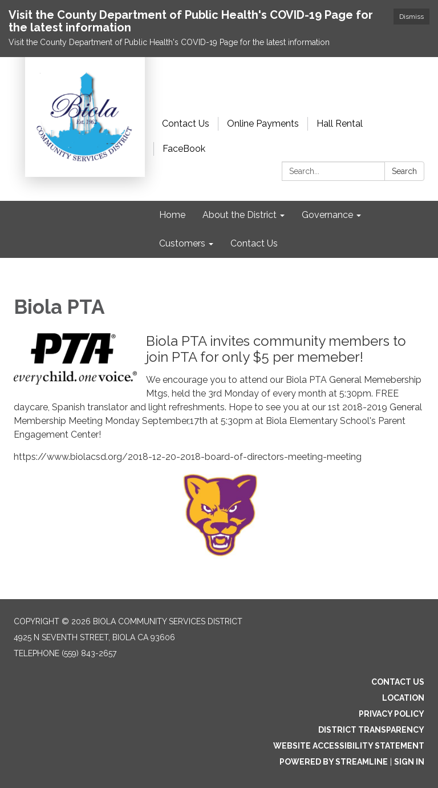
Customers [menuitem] (182, 243)
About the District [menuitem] (239, 214)
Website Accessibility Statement (348, 745)
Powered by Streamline (333, 761)
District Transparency (371, 729)
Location (403, 697)
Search (404, 171)
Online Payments (263, 123)
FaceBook (184, 148)
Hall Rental (340, 123)
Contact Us (185, 123)
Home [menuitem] (172, 214)
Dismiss (411, 17)
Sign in (409, 761)
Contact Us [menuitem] (254, 243)
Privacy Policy (391, 713)
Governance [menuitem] (327, 214)
